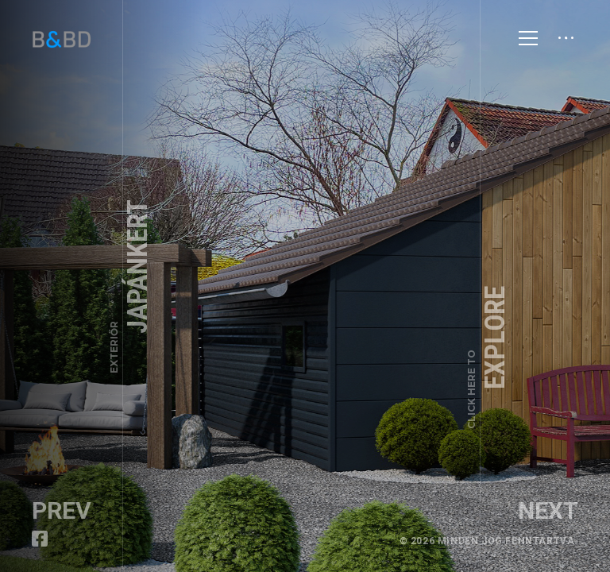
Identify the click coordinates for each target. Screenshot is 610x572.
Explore (488, 357)
